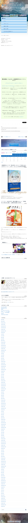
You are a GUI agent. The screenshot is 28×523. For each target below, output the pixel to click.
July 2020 (2, 430)
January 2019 (3, 459)
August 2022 (3, 390)
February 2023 (3, 380)
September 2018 (3, 466)
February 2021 (3, 419)
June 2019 (2, 451)
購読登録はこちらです (14, 144)
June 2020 (2, 432)
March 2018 (3, 475)
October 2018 (3, 464)
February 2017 (3, 496)
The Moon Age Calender (4, 314)
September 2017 (3, 485)
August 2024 (3, 351)
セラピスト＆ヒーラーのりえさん (8, 85)
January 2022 (3, 401)
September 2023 (3, 369)
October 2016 (3, 503)
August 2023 (3, 371)
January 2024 (3, 363)
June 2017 (2, 490)
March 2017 (3, 495)
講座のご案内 (6, 26)
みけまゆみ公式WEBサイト (8, 31)
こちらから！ (21, 116)
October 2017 (3, 483)
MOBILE (11, 521)
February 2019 (3, 458)
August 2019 (3, 448)
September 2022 (3, 388)
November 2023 (3, 366)
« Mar (2, 162)
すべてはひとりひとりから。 (5, 310)
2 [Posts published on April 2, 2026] (17, 154)
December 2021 (3, 403)
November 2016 (3, 501)
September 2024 (3, 350)
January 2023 (3, 382)
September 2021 (3, 408)
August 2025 (3, 332)
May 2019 (2, 453)
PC (18, 521)
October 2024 (3, 348)
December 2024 (3, 345)
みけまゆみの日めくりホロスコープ (7, 291)
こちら (8, 302)
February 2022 (3, 400)
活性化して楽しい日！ (21, 136)
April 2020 (2, 435)
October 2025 (3, 329)
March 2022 (3, 398)
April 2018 (2, 474)
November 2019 (3, 443)
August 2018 (3, 467)
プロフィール (6, 23)
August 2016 (3, 506)
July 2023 (2, 372)
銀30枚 (2, 309)
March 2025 (3, 340)
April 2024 (2, 358)
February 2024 (3, 361)
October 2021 (3, 406)
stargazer (2, 313)
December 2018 (3, 461)
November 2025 (3, 327)
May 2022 (2, 395)
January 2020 (3, 440)
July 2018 (2, 469)
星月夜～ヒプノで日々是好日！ (5, 311)
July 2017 (2, 488)
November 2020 (3, 424)
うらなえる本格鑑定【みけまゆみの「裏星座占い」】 (9, 254)
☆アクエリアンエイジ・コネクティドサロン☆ (14, 83)
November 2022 (3, 385)
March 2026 (3, 321)
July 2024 (2, 353)
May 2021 (2, 414)
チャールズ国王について (7, 136)
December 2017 (3, 480)
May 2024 (2, 356)
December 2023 (3, 364)
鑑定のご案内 (6, 28)
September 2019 (3, 446)
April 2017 (2, 493)
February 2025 (3, 342)
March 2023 (3, 379)
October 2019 (3, 445)
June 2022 (2, 393)
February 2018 (3, 477)
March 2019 (3, 456)
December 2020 (3, 422)
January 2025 (3, 343)
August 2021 (3, 409)
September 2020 (3, 427)
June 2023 (2, 374)
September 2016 (3, 504)
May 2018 (2, 472)
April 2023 (2, 377)
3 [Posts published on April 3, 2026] (21, 154)
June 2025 (2, 335)
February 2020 (3, 438)
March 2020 (3, 437)
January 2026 (3, 324)
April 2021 (2, 416)
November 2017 (3, 482)
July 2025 (2, 334)
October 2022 (3, 387)
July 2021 (2, 411)
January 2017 (3, 498)
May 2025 (2, 337)
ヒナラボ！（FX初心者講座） (5, 312)
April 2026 (2, 319)
